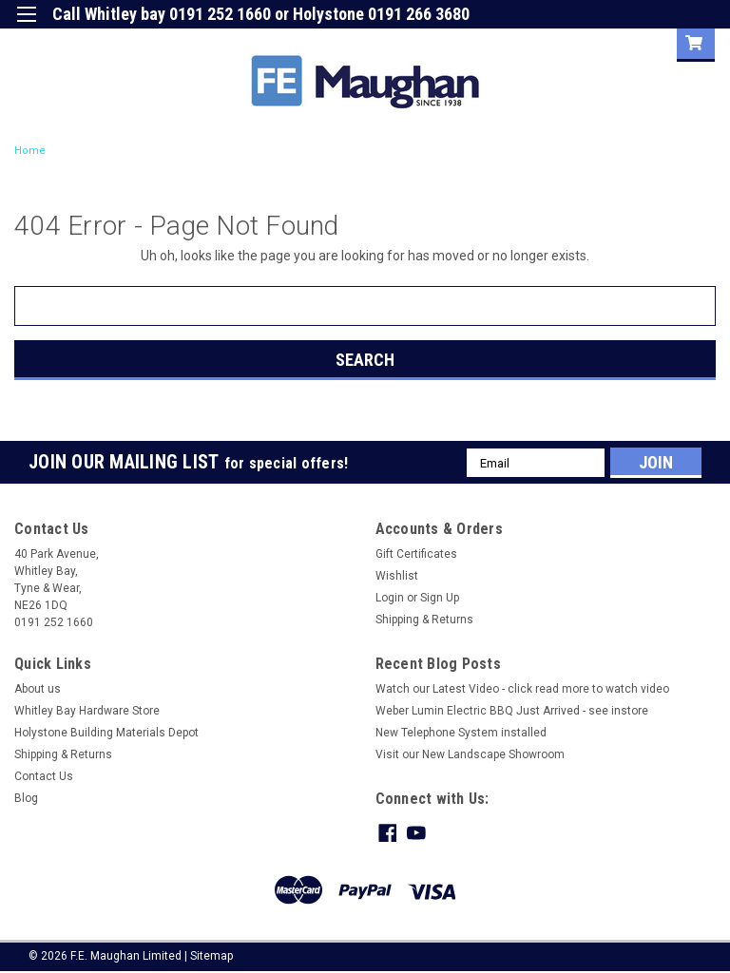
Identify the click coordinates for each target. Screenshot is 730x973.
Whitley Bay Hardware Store (87, 710)
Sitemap (211, 954)
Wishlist (396, 575)
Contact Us (43, 776)
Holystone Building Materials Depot (106, 732)
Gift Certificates (416, 554)
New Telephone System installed (461, 732)
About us (37, 689)
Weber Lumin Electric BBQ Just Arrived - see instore (511, 710)
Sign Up (640, 42)
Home (30, 150)
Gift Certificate (487, 42)
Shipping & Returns (424, 619)
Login (570, 42)
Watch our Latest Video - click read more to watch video (522, 689)
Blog (26, 798)
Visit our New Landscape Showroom (470, 754)
